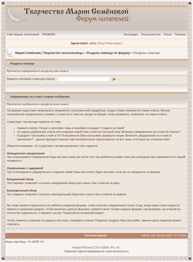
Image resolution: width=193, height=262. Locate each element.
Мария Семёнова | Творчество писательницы (49, 53)
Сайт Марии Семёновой (23, 34)
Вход (101, 43)
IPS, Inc (115, 247)
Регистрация (113, 43)
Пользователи (151, 34)
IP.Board (87, 247)
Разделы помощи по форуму (108, 53)
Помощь (180, 34)
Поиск (168, 34)
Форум (76, 247)
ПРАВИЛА (48, 34)
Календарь (131, 34)
